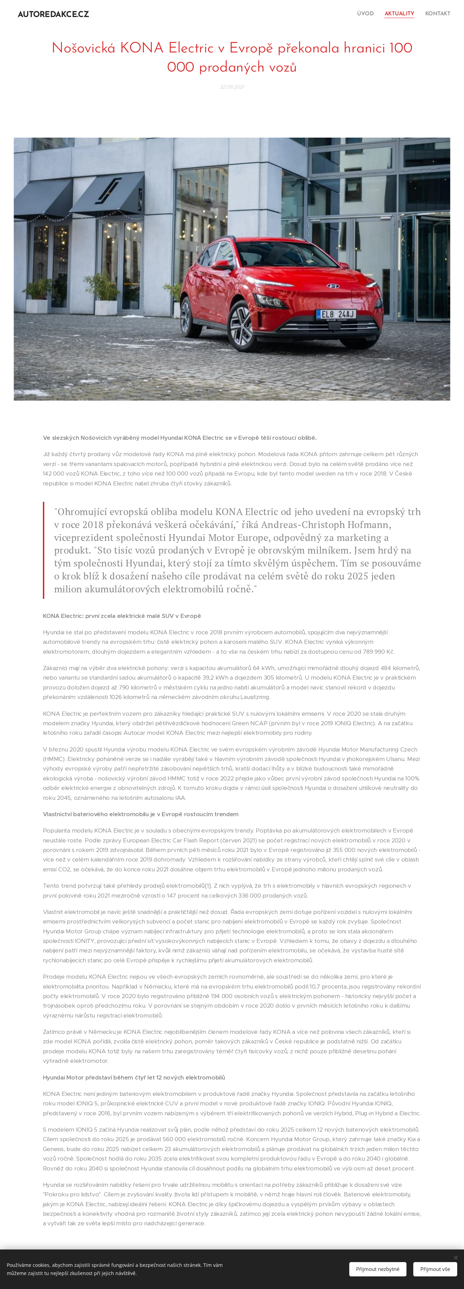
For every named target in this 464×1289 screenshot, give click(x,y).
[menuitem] (368, 13)
